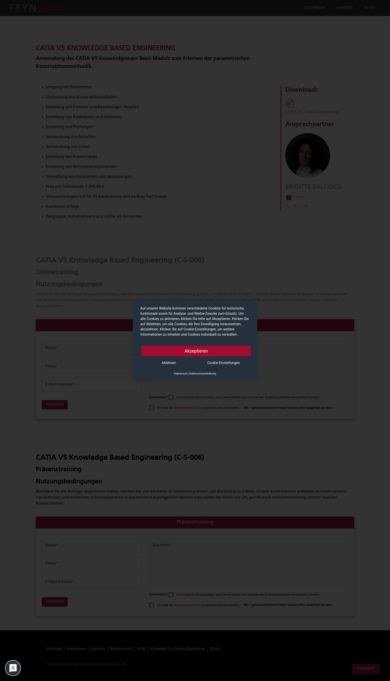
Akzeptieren (196, 350)
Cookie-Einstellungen (223, 363)
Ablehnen (169, 363)
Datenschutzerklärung (203, 373)
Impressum (181, 373)
